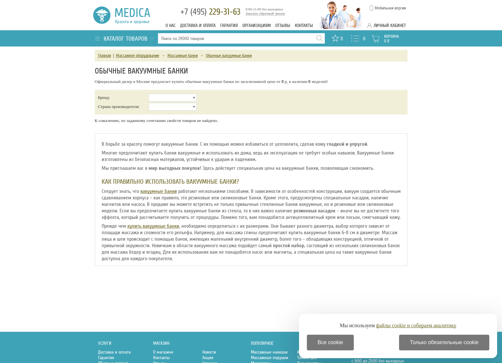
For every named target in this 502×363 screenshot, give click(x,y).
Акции (207, 357)
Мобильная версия (390, 8)
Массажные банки (182, 55)
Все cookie (330, 342)
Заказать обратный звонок (265, 13)
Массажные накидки (269, 352)
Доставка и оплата (198, 25)
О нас (170, 25)
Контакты (304, 25)
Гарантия (229, 25)
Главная (104, 55)
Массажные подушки (269, 357)
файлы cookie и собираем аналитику (416, 325)
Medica (136, 15)
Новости (209, 352)
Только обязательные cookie (444, 342)
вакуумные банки (158, 191)
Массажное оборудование (137, 55)
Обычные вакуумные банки (229, 55)
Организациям (256, 25)
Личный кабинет (390, 25)
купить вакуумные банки (153, 226)
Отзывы (282, 25)
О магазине (163, 352)
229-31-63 (210, 12)
